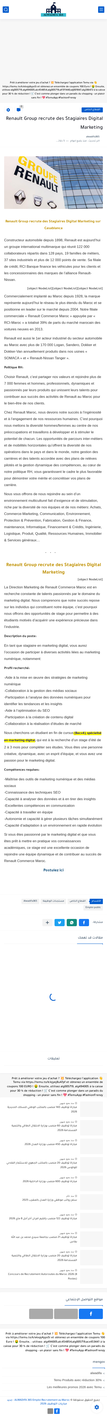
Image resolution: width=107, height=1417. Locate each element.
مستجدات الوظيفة (53, 901)
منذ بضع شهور (66, 1103)
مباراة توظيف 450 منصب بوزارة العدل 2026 (51, 1144)
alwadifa (96, 1373)
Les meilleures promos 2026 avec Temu (74, 1387)
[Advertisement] (53, 52)
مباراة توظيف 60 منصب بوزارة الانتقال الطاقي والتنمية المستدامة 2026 (44, 1128)
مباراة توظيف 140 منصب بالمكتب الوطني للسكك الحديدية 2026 (42, 1109)
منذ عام (70, 1195)
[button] (84, 922)
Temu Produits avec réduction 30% (78, 1380)
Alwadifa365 (30, 901)
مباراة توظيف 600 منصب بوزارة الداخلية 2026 (50, 1181)
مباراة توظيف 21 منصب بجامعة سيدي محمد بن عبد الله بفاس (44, 1239)
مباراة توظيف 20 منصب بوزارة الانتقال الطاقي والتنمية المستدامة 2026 (44, 1258)
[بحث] (6, 9)
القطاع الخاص (92, 109)
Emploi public (93, 907)
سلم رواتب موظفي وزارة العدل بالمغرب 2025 (49, 1200)
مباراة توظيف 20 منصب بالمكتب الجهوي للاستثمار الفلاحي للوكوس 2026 (41, 1165)
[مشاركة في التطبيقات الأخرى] (47, 922)
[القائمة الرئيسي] (101, 9)
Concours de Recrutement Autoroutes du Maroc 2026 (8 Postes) (42, 1276)
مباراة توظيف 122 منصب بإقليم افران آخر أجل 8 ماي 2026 (43, 1218)
